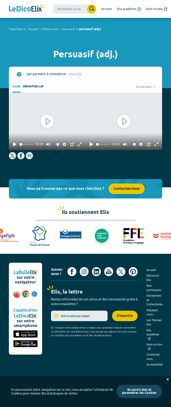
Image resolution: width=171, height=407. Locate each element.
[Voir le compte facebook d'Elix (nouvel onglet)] (71, 271)
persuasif (69, 29)
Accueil (33, 29)
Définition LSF (33, 87)
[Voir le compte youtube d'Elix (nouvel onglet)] (108, 271)
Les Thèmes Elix (154, 322)
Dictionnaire (50, 29)
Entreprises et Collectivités (155, 300)
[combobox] (74, 9)
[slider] (26, 144)
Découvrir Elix (153, 278)
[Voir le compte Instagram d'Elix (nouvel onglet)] (84, 271)
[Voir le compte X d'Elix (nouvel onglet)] (120, 271)
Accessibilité (155, 364)
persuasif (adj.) (90, 29)
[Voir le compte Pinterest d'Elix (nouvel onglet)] (133, 271)
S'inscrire (125, 316)
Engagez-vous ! (153, 312)
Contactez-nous (127, 188)
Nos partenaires (154, 288)
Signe (16, 87)
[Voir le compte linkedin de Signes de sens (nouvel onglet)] (96, 271)
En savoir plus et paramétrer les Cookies (139, 391)
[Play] (14, 144)
